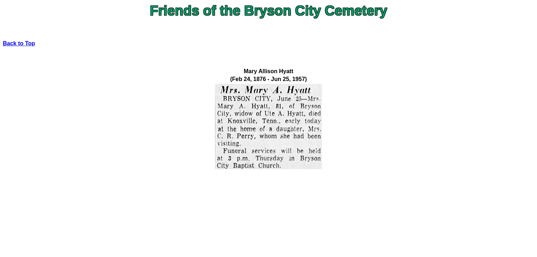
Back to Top (19, 43)
